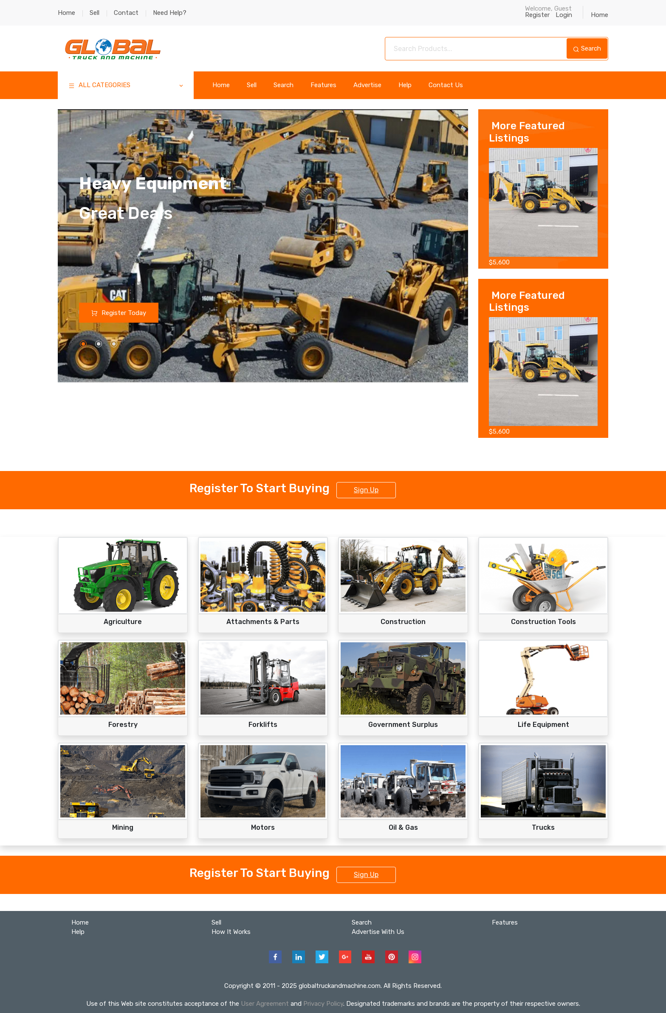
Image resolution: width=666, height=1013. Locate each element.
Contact (126, 13)
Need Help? (169, 13)
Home (66, 13)
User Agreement (265, 1003)
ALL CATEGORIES (126, 86)
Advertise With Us (378, 932)
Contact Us (446, 85)
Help (405, 85)
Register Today (119, 313)
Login (566, 15)
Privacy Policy (323, 1003)
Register (540, 15)
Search (587, 48)
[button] (83, 344)
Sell (94, 13)
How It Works (231, 932)
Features (323, 85)
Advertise (367, 85)
